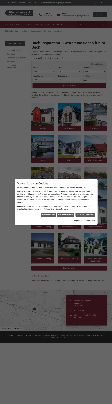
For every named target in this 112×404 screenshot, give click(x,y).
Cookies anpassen (48, 215)
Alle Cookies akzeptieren (85, 215)
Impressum (78, 221)
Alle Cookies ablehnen (65, 215)
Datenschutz (90, 221)
